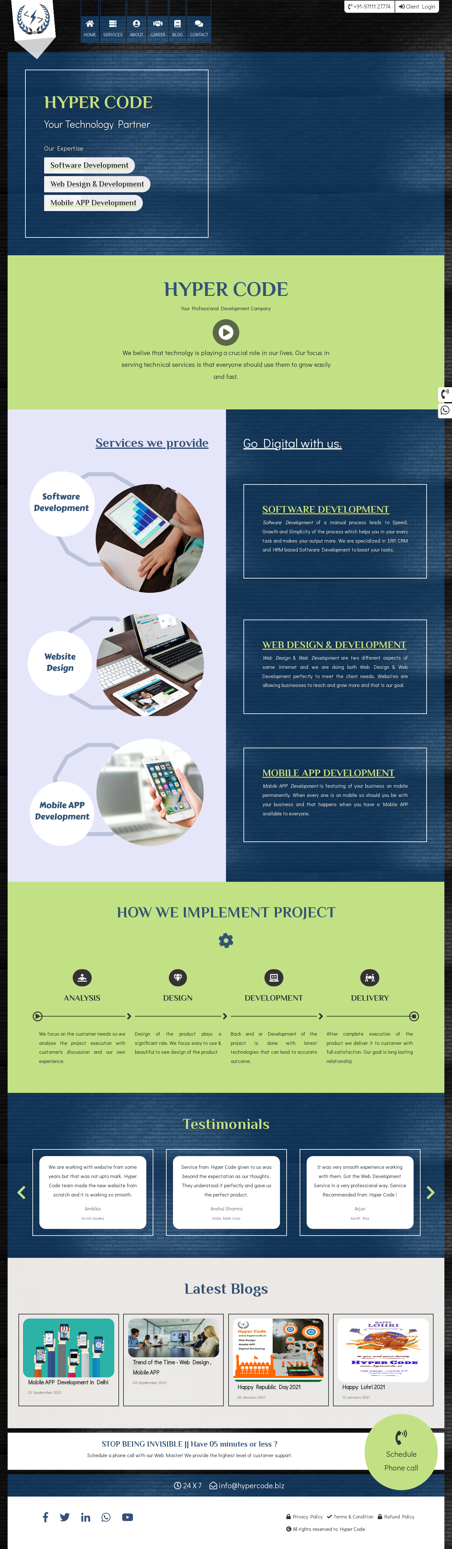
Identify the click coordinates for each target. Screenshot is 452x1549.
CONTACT (199, 29)
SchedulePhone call (401, 1453)
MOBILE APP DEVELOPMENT (329, 772)
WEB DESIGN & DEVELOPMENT (335, 644)
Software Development (89, 165)
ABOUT (136, 29)
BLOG (177, 29)
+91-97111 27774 (369, 6)
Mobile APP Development (93, 202)
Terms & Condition (350, 1516)
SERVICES (113, 29)
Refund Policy (396, 1516)
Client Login (417, 6)
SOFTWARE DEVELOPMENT (326, 509)
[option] (92, 1192)
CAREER (157, 29)
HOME (90, 29)
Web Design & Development (97, 184)
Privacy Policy (304, 1516)
